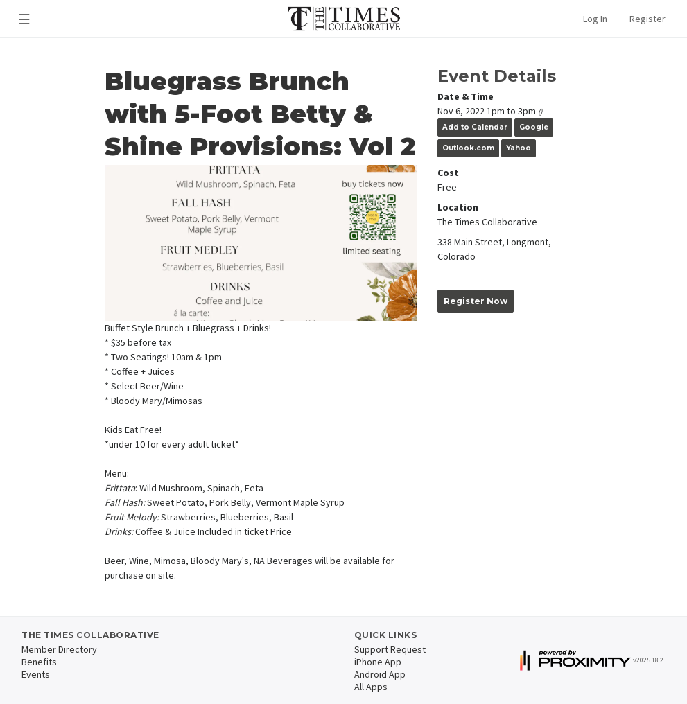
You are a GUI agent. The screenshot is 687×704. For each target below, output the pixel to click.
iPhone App (377, 661)
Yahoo (518, 147)
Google (533, 127)
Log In (595, 18)
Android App (380, 674)
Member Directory (59, 649)
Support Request (390, 649)
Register (647, 18)
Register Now (475, 301)
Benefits (39, 661)
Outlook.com (468, 147)
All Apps (371, 686)
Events (35, 674)
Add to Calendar (474, 127)
